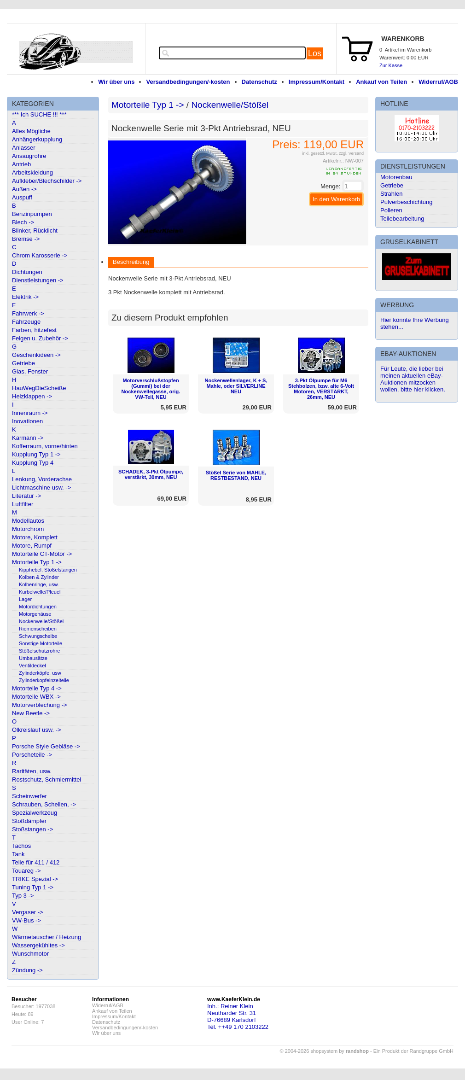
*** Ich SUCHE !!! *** (39, 114)
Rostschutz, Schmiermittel (46, 779)
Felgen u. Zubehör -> (40, 338)
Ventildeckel (32, 665)
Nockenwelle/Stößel (41, 621)
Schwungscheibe (38, 636)
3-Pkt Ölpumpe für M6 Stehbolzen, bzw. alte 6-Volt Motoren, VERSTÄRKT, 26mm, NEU (321, 389)
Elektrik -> (25, 296)
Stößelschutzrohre (39, 651)
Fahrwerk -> (28, 313)
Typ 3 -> (23, 895)
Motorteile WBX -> (36, 696)
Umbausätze (33, 658)
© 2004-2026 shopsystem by (324, 1051)
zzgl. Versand (351, 153)
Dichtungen (27, 272)
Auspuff (22, 197)
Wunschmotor (30, 953)
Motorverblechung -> (39, 704)
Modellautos (28, 520)
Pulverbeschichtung (406, 201)
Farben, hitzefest (34, 330)
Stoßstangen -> (32, 829)
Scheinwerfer (29, 796)
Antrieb (21, 164)
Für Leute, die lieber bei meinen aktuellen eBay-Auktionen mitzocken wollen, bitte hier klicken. (412, 379)
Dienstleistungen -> (38, 280)
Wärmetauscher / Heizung (46, 937)
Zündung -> (27, 970)
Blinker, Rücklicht (35, 230)
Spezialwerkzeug (34, 812)
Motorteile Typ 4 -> (37, 688)
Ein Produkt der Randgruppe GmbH (413, 1051)
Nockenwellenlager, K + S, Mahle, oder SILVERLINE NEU (235, 386)
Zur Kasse (390, 65)
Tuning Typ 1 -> (32, 887)
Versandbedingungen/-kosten (188, 81)
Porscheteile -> (32, 754)
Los (314, 53)
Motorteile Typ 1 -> (37, 562)
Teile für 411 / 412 (35, 862)
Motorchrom (28, 528)
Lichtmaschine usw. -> (41, 487)
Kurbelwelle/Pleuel (40, 592)
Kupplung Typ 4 (32, 462)
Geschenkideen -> (36, 354)
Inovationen (27, 421)
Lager (25, 599)
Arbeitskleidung (32, 172)
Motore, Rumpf (32, 545)
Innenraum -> (30, 412)
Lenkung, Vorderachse (42, 479)
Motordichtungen (38, 606)
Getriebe (23, 363)
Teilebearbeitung (402, 218)
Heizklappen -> (32, 396)
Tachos (21, 845)
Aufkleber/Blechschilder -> (46, 180)
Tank (18, 854)
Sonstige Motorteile (40, 643)
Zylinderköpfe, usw (40, 673)
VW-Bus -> (26, 920)
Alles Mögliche (31, 131)
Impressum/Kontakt (316, 81)
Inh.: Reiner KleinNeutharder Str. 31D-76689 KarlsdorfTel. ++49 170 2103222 (237, 1016)
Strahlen (391, 193)
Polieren (391, 210)
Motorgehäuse (35, 614)
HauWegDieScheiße (39, 388)
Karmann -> (27, 437)
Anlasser (23, 147)
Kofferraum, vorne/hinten (45, 446)
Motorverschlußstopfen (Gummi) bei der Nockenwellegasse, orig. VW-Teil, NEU (151, 389)
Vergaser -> (27, 912)
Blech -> (23, 222)
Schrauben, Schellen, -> (44, 804)
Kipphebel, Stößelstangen (48, 569)
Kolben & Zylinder (39, 577)
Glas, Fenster (30, 371)
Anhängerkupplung (37, 139)
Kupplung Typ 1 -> (36, 454)
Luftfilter (22, 504)
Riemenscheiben (38, 628)
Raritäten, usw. (32, 771)
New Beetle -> (31, 713)
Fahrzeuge (26, 321)
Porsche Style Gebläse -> (46, 746)
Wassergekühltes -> (38, 945)
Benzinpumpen (32, 213)
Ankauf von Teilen (381, 81)
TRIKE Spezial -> (35, 879)
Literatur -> (26, 495)
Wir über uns (116, 81)
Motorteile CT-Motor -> (42, 553)
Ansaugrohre (29, 155)
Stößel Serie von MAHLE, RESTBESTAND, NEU (236, 475)
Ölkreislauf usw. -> (36, 729)
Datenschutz (259, 81)
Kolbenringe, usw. (39, 584)
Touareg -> (26, 870)
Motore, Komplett (35, 537)
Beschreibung (131, 261)
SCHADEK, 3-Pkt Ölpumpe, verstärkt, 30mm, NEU (150, 474)
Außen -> (24, 189)
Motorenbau (396, 177)
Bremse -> (26, 238)
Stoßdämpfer (29, 820)
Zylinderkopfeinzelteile (44, 680)
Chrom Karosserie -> (39, 255)
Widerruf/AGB (438, 81)
